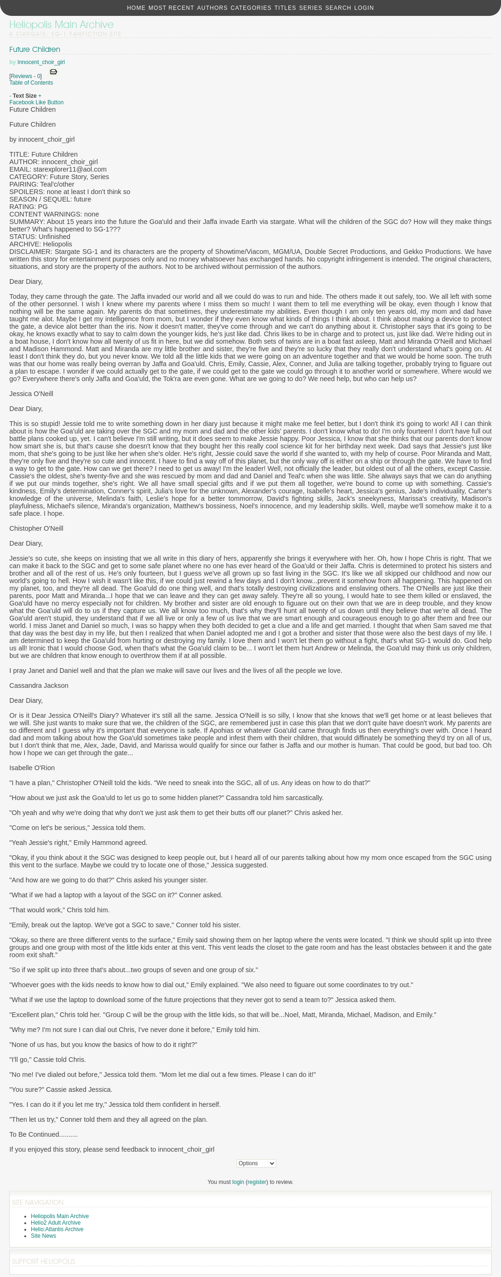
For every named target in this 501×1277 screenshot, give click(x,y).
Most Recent (171, 8)
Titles (285, 8)
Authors (212, 8)
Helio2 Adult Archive (56, 1222)
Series (310, 8)
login (238, 1182)
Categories (251, 8)
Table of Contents (31, 82)
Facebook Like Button (36, 102)
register (257, 1182)
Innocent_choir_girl (40, 62)
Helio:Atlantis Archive (57, 1229)
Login (364, 8)
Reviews (21, 76)
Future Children (34, 49)
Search (338, 8)
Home (136, 8)
